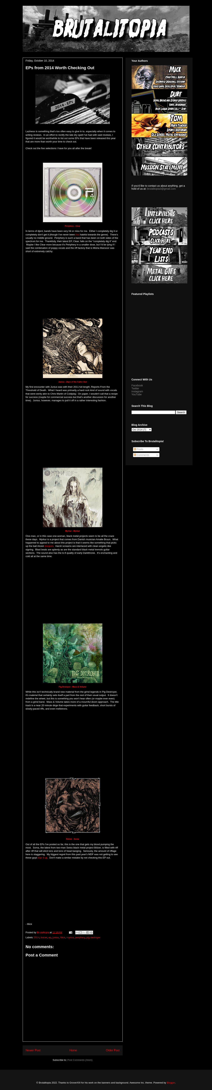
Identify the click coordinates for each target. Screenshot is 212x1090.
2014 (36, 937)
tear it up (42, 857)
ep (49, 937)
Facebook (137, 385)
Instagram (137, 391)
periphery (80, 937)
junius (56, 937)
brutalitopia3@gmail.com (161, 188)
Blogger (171, 1082)
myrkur (70, 937)
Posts (138, 449)
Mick (62, 937)
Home (73, 1050)
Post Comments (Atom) (80, 1060)
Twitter (135, 388)
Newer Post (33, 1050)
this (77, 234)
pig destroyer (93, 937)
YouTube (137, 394)
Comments (141, 455)
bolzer (44, 937)
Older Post (113, 1050)
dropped (48, 546)
